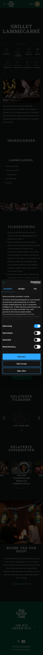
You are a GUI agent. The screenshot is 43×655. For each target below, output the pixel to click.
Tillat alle (21, 357)
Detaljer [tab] (21, 289)
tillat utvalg (21, 364)
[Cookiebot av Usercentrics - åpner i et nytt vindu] (30, 282)
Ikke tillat (21, 371)
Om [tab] (35, 289)
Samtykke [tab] (7, 289)
